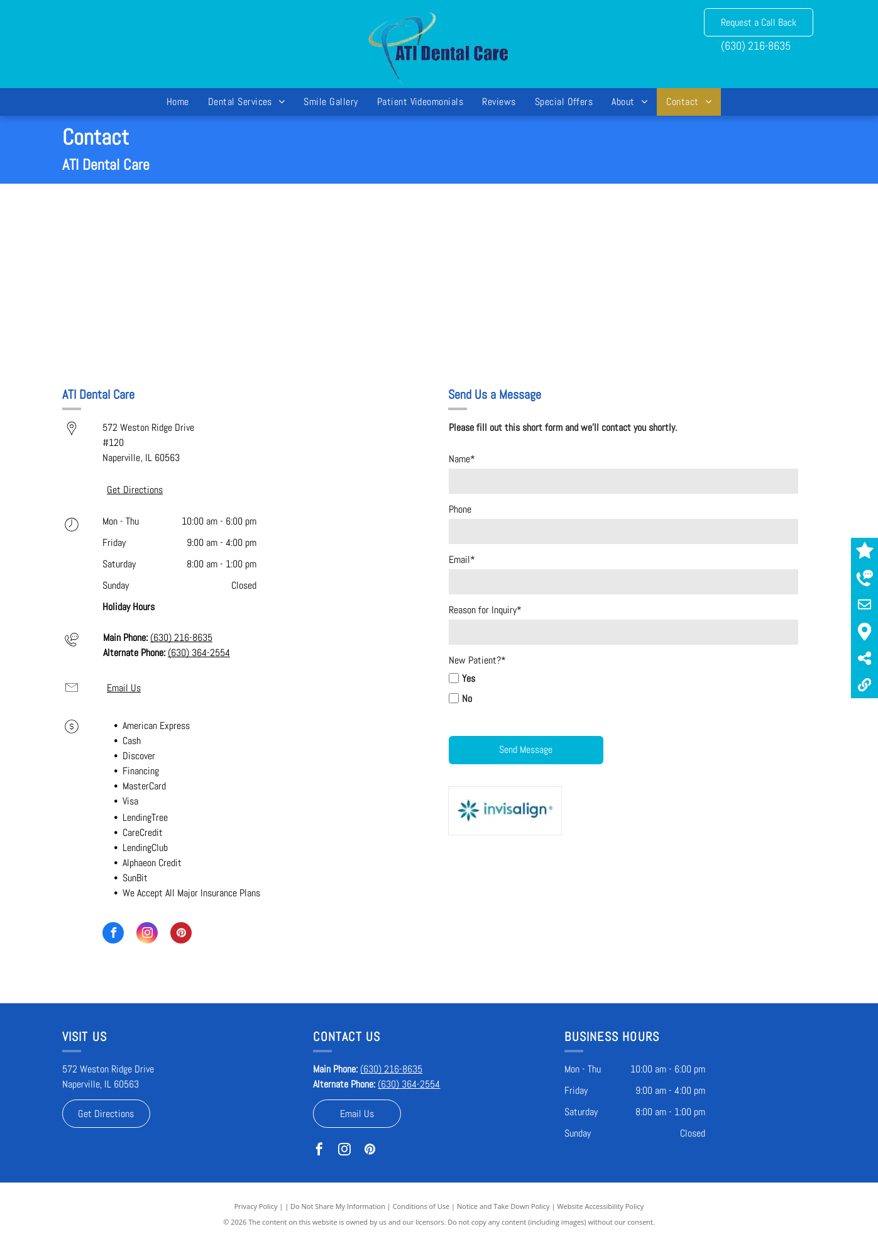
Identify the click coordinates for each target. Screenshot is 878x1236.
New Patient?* (477, 660)
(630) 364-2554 (199, 652)
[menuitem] (178, 102)
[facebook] (113, 934)
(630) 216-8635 (756, 45)
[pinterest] (181, 934)
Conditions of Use (421, 1206)
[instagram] (147, 934)
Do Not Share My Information (337, 1206)
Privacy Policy (256, 1206)
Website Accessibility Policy (600, 1206)
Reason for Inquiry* (485, 609)
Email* (462, 559)
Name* (462, 458)
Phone (460, 509)
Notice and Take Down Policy (503, 1206)
